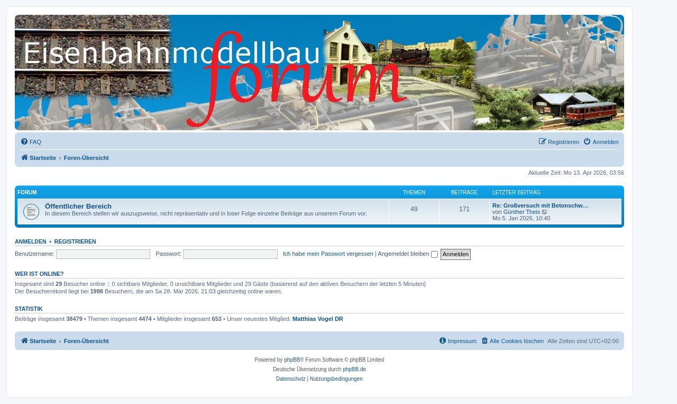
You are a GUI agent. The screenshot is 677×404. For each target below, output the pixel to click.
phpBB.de (354, 369)
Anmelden (31, 241)
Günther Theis (522, 212)
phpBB (292, 360)
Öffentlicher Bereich (78, 206)
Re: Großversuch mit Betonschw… (540, 205)
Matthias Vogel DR (317, 319)
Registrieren (75, 241)
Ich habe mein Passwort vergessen (328, 253)
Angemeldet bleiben (407, 253)
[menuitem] (30, 142)
